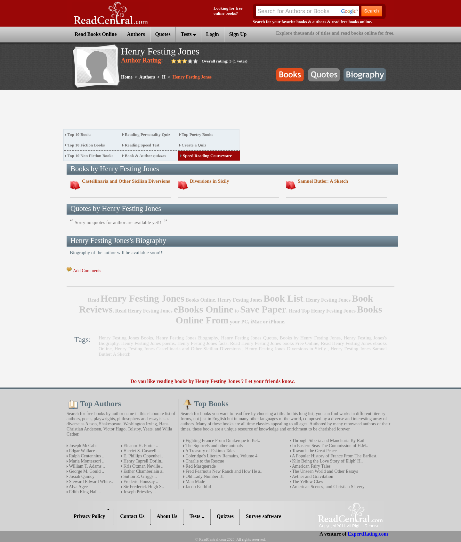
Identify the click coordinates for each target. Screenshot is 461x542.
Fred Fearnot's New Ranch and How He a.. (223, 471)
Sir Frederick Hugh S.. (143, 486)
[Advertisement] (179, 111)
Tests (188, 34)
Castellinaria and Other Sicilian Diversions (126, 181)
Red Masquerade (200, 466)
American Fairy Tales (311, 466)
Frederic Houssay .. (140, 481)
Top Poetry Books (197, 134)
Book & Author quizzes (145, 155)
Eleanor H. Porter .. (140, 445)
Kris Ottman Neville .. (142, 466)
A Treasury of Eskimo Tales (209, 450)
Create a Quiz (194, 145)
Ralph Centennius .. (86, 456)
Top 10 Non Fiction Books (90, 155)
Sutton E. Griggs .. (139, 476)
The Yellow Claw (307, 481)
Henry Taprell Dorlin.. (142, 461)
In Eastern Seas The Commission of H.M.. (329, 445)
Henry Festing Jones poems (148, 343)
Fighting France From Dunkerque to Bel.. (222, 440)
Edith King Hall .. (84, 491)
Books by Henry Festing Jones (310, 337)
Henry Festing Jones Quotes (249, 337)
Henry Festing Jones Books (126, 337)
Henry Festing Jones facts (202, 343)
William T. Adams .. (86, 466)
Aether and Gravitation (312, 476)
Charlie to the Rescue (204, 461)
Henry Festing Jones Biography (187, 337)
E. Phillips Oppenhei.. (142, 456)
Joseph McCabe (83, 445)
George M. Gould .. (86, 471)
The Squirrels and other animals (213, 445)
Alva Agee (78, 486)
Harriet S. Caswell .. (141, 450)
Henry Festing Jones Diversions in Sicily (286, 348)
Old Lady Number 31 (204, 476)
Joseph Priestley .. (139, 491)
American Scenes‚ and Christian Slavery (328, 486)
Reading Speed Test (142, 145)
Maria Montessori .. (86, 461)
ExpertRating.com (368, 534)
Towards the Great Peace (314, 450)
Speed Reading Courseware (207, 155)
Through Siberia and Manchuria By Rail (327, 440)
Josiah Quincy (81, 476)
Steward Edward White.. (90, 481)
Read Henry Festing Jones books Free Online (274, 343)
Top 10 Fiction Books (86, 145)
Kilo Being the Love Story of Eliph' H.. (327, 461)
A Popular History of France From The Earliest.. (334, 456)
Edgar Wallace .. (83, 450)
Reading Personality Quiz (147, 134)
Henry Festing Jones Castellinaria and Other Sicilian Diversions (178, 348)
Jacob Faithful (197, 486)
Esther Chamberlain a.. (143, 471)
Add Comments (87, 270)
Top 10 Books (80, 134)
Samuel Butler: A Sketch (323, 181)
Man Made (194, 481)
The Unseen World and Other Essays (324, 471)
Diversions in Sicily (209, 181)
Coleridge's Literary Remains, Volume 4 (220, 456)
